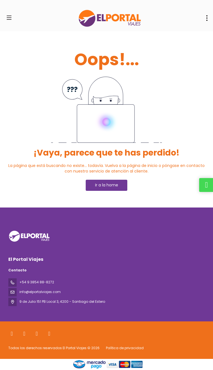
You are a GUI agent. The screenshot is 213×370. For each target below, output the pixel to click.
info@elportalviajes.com (40, 291)
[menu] (207, 18)
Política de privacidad (125, 348)
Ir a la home (106, 185)
